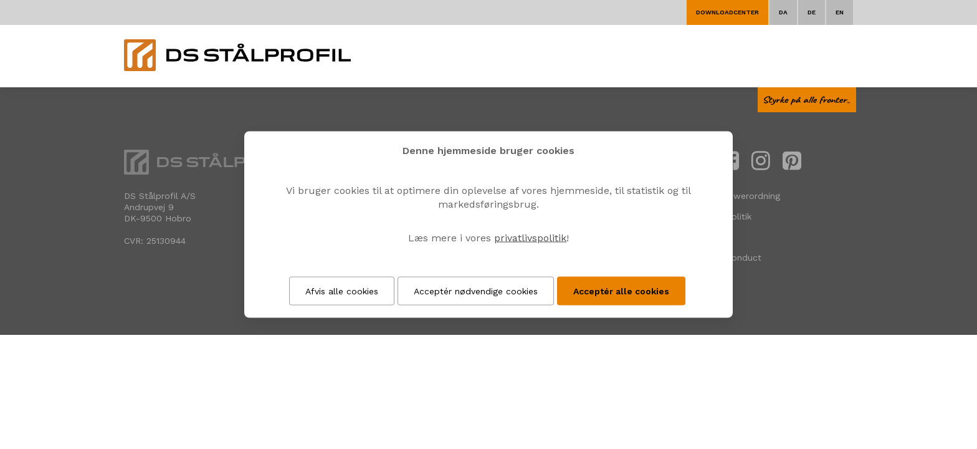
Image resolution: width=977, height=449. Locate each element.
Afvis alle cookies (341, 291)
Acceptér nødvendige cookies (476, 291)
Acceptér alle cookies (621, 291)
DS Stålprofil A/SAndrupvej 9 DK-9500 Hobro (160, 207)
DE (812, 12)
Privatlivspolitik (720, 216)
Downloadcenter (727, 12)
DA (783, 12)
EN (840, 12)
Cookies (705, 237)
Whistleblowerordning (734, 196)
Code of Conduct (725, 258)
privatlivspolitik (530, 238)
